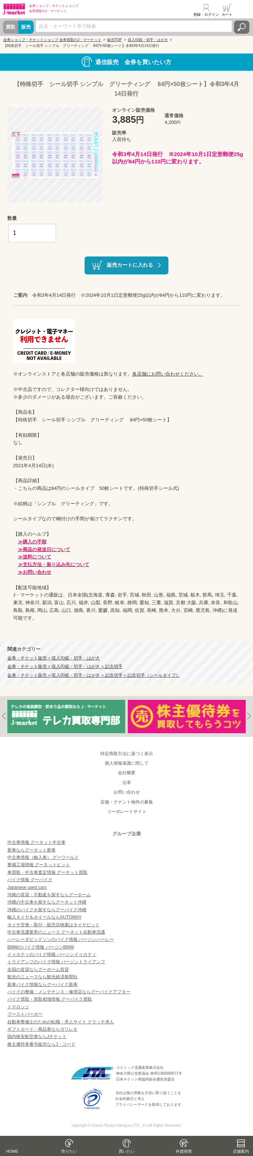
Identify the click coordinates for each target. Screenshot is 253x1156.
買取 (10, 27)
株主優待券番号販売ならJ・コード (41, 1044)
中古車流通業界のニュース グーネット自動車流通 (56, 932)
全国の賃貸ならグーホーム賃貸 (38, 969)
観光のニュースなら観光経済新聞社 (42, 976)
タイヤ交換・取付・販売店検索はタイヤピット (53, 924)
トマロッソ (18, 1006)
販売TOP (114, 40)
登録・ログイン (206, 14)
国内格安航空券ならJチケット (37, 1036)
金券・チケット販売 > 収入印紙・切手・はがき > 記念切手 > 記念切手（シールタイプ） (93, 675)
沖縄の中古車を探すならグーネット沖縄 (46, 902)
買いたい (127, 1151)
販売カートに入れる (130, 265)
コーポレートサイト (126, 811)
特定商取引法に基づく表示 (126, 753)
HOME (12, 1151)
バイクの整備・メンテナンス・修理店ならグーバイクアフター (68, 991)
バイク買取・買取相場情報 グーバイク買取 (49, 999)
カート (227, 14)
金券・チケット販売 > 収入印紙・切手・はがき (53, 657)
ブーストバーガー (24, 1014)
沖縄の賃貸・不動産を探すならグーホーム (49, 894)
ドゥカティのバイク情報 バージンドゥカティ (51, 954)
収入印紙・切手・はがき (148, 40)
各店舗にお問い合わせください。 (168, 374)
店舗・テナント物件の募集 (126, 802)
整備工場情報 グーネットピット (38, 864)
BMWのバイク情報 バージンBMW (40, 947)
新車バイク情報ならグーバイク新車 (42, 984)
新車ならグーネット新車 (31, 850)
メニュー (243, 10)
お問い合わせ (127, 792)
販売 (26, 27)
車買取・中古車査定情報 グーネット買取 (47, 872)
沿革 (126, 782)
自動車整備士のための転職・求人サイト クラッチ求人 (60, 1021)
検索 (241, 27)
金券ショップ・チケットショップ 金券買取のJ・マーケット (52, 40)
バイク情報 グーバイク (29, 879)
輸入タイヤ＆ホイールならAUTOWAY (44, 917)
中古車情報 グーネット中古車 (36, 842)
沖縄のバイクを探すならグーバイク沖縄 (46, 909)
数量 (12, 218)
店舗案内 (241, 1151)
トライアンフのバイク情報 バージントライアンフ (56, 961)
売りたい (69, 1151)
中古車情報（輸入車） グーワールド (43, 857)
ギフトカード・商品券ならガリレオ (42, 1029)
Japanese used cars (26, 887)
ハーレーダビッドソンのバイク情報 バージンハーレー (60, 939)
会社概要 (126, 772)
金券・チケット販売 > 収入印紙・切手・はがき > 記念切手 (65, 666)
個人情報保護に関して (127, 763)
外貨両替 (184, 1151)
